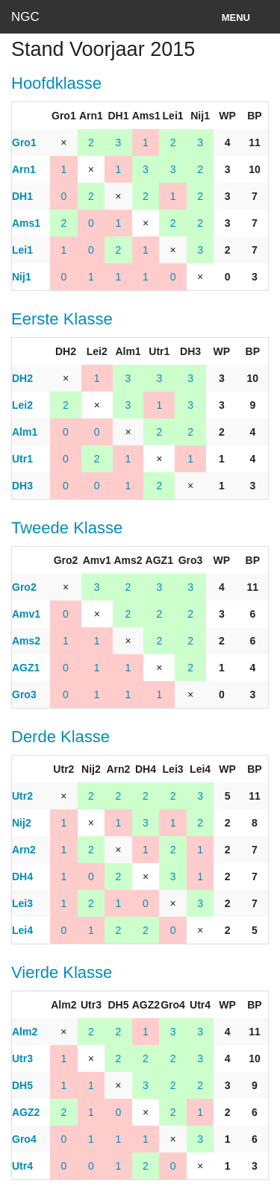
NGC (25, 17)
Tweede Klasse (66, 527)
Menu (236, 17)
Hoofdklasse (56, 83)
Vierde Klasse (61, 972)
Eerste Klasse (62, 319)
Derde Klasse (60, 736)
